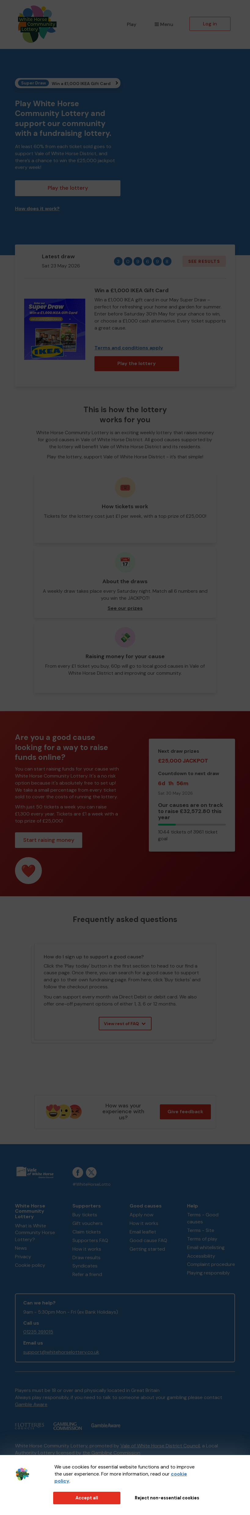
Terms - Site (200, 1230)
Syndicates (84, 1266)
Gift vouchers (87, 1223)
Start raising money (48, 840)
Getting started (147, 1249)
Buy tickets (84, 1214)
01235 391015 (38, 1332)
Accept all (86, 1498)
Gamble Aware (31, 1404)
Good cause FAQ (148, 1240)
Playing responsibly (208, 1273)
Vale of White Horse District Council (160, 1445)
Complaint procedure (211, 1264)
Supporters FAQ (90, 1240)
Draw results (86, 1257)
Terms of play (202, 1239)
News (21, 1248)
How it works (86, 1249)
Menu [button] (164, 24)
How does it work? (37, 208)
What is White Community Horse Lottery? (35, 1232)
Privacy (23, 1256)
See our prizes (125, 608)
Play (131, 24)
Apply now (141, 1214)
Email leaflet (143, 1232)
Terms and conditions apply (128, 348)
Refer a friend (87, 1274)
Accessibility (201, 1256)
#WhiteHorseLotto (91, 1184)
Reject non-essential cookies (167, 1498)
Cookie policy (30, 1265)
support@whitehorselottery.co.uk (61, 1352)
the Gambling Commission (111, 1453)
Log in (210, 24)
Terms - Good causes (203, 1218)
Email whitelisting (206, 1247)
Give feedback (185, 1111)
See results (204, 261)
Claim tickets (86, 1232)
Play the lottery (68, 188)
